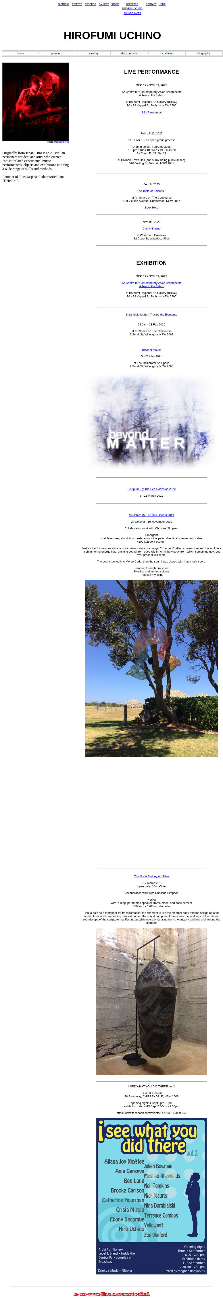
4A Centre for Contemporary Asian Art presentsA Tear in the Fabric (152, 284)
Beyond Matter (151, 349)
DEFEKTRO (132, 4)
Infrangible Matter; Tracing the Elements (151, 314)
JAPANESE (63, 4)
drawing (93, 53)
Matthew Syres (61, 142)
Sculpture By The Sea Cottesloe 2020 (151, 489)
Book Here (151, 207)
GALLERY (104, 4)
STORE (115, 4)
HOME (162, 4)
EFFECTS (77, 4)
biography (203, 53)
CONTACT (151, 4)
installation (166, 53)
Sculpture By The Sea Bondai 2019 (151, 515)
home (20, 53)
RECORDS (90, 4)
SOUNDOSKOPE (132, 13)
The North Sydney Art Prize (151, 876)
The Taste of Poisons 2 (151, 191)
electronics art (129, 53)
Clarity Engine (152, 228)
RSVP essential (151, 112)
